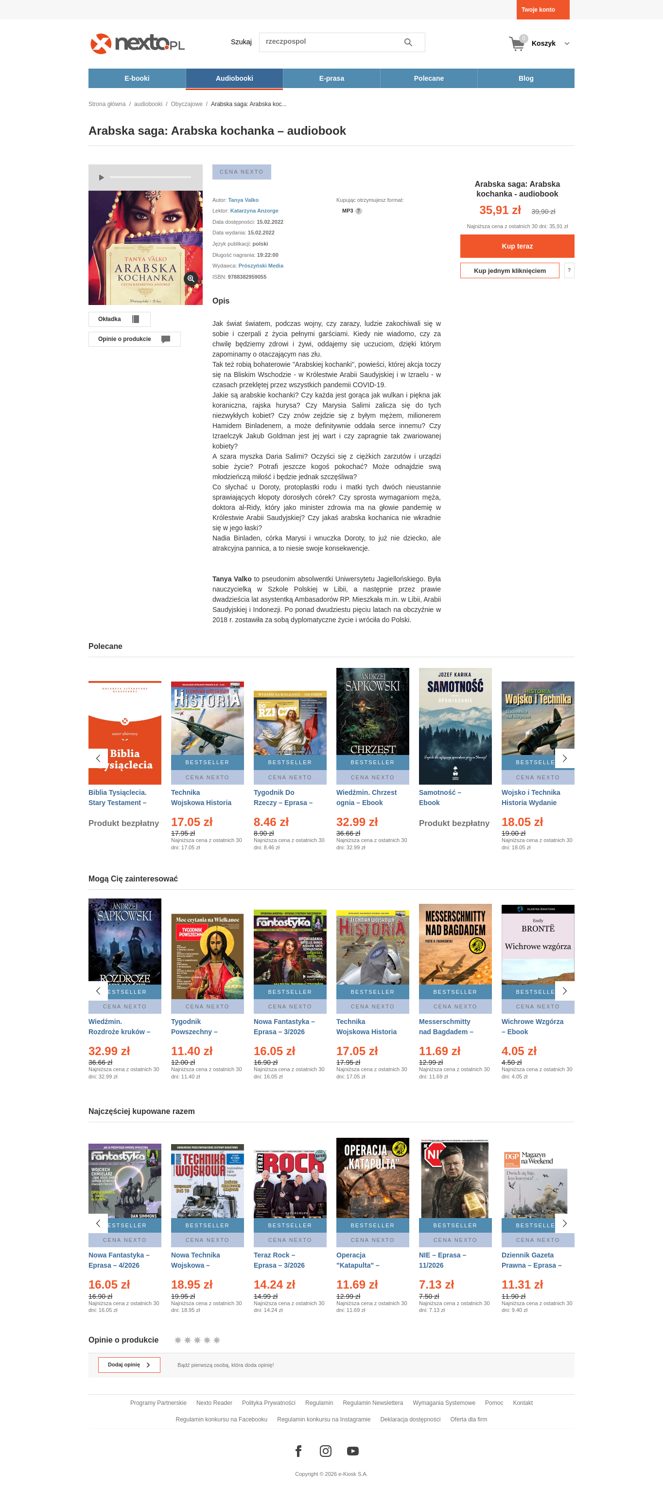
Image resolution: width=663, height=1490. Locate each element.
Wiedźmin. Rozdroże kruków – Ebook (119, 1032)
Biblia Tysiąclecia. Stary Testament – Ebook (117, 803)
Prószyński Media (261, 266)
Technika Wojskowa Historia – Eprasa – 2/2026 (201, 803)
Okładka (109, 319)
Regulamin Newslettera (373, 1403)
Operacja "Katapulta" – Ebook (358, 1261)
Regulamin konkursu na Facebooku (222, 1419)
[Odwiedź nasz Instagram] (325, 1451)
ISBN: (220, 277)
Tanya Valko (243, 200)
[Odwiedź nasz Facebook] (298, 1451)
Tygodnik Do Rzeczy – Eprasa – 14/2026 (283, 803)
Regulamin (319, 1403)
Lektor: (221, 211)
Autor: (220, 200)
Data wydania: (230, 232)
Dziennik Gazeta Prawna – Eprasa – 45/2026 (532, 1261)
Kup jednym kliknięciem (510, 270)
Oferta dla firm (468, 1419)
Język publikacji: (232, 244)
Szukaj (241, 42)
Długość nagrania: (234, 255)
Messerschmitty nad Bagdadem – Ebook (446, 1032)
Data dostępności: (234, 222)
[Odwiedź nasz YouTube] (353, 1451)
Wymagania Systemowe (444, 1403)
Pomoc (494, 1403)
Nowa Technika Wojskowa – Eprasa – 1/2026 (196, 1261)
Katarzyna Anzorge (254, 211)
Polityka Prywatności (269, 1403)
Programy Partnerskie (158, 1403)
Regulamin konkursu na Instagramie (323, 1419)
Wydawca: (225, 266)
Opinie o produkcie (124, 339)
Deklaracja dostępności (410, 1419)
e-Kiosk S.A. (353, 1474)
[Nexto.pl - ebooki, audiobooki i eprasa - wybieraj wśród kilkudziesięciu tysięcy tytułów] (137, 43)
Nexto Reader (214, 1403)
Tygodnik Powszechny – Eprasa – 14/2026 (198, 1032)
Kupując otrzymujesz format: (370, 200)
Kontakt (523, 1403)
